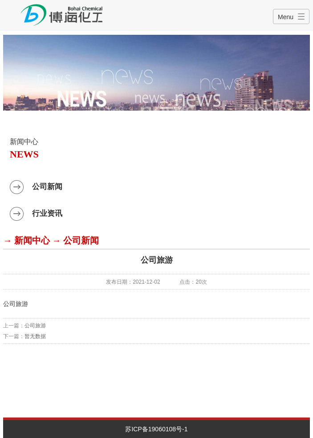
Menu (285, 17)
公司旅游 (35, 325)
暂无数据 (35, 336)
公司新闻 (47, 186)
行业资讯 (47, 213)
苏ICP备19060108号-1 (156, 429)
